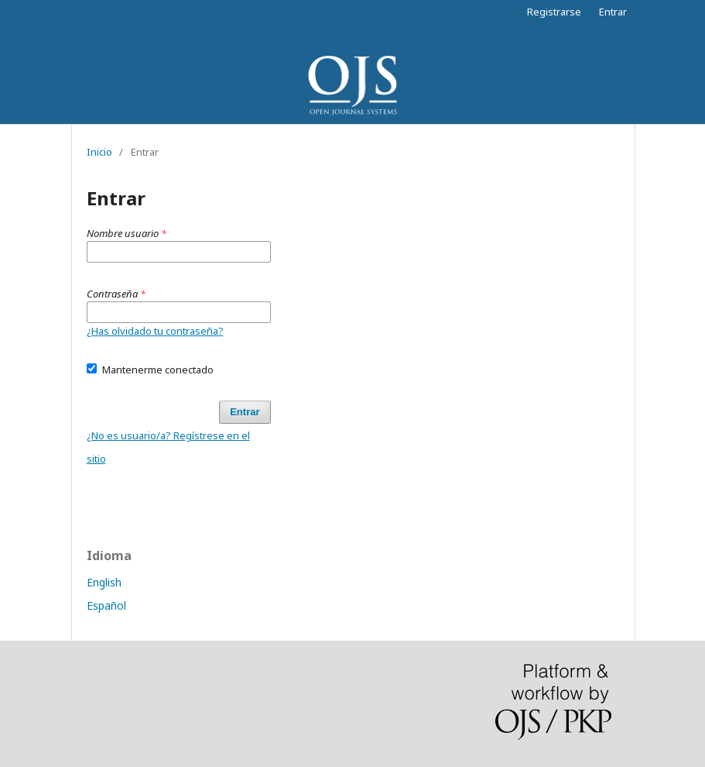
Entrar (613, 12)
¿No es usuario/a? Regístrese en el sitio (168, 447)
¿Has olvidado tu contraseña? (155, 331)
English (104, 582)
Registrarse (554, 12)
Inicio (99, 152)
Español (106, 605)
